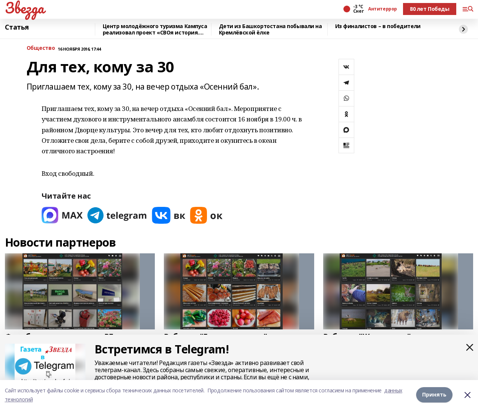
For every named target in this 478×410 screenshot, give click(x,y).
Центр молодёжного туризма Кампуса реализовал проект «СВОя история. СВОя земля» (155, 29)
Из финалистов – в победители (378, 26)
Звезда (24, 8)
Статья (17, 27)
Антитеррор (382, 9)
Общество (41, 48)
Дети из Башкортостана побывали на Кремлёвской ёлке (270, 29)
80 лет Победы (430, 8)
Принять (434, 394)
